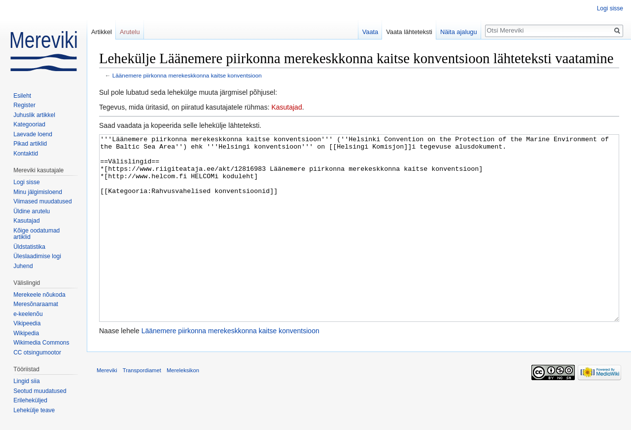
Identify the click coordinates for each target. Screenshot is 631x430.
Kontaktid (25, 153)
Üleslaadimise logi (37, 256)
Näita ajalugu (458, 32)
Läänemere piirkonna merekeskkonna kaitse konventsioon (187, 75)
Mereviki (107, 407)
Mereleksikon (183, 407)
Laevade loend (32, 134)
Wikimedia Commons (41, 342)
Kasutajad (286, 107)
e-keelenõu (27, 314)
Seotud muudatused (39, 391)
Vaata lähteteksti (409, 32)
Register (24, 105)
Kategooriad (29, 124)
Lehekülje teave (34, 410)
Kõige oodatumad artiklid (36, 234)
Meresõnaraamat (35, 304)
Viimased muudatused (42, 201)
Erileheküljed (30, 400)
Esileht (22, 95)
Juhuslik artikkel (34, 115)
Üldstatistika (29, 246)
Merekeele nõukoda (39, 294)
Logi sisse (610, 8)
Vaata (370, 32)
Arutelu (130, 32)
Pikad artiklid (30, 143)
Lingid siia (26, 381)
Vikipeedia (26, 323)
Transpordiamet (142, 407)
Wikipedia (26, 333)
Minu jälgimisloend (37, 192)
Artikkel (101, 32)
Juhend (23, 266)
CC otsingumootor (37, 352)
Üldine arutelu (31, 211)
